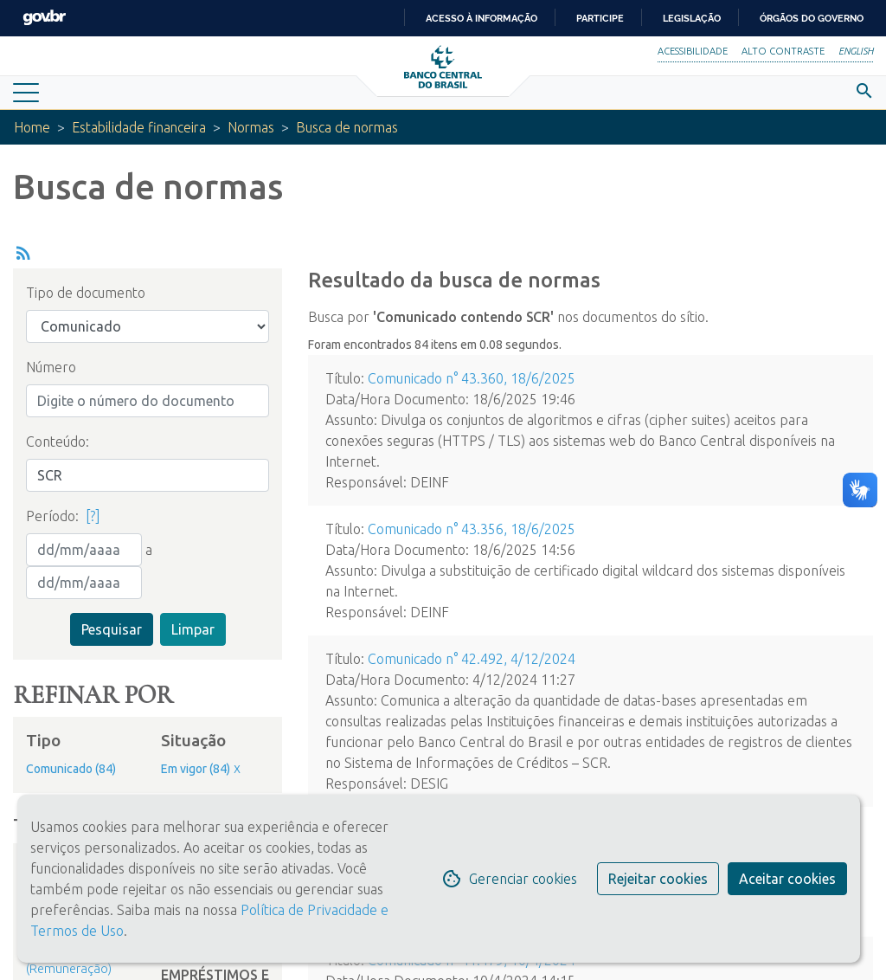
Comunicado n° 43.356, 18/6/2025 (471, 529)
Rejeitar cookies (658, 879)
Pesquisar (111, 629)
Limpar (193, 629)
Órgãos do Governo (812, 18)
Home (32, 127)
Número (51, 367)
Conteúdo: (57, 441)
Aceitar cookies (787, 879)
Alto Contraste (783, 51)
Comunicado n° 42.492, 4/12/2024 (471, 659)
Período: (52, 516)
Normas (256, 127)
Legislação (692, 18)
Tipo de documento (85, 292)
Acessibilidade (693, 51)
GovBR (44, 18)
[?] (93, 516)
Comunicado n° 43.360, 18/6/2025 (471, 378)
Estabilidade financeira (141, 127)
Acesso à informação (481, 18)
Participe (600, 18)
